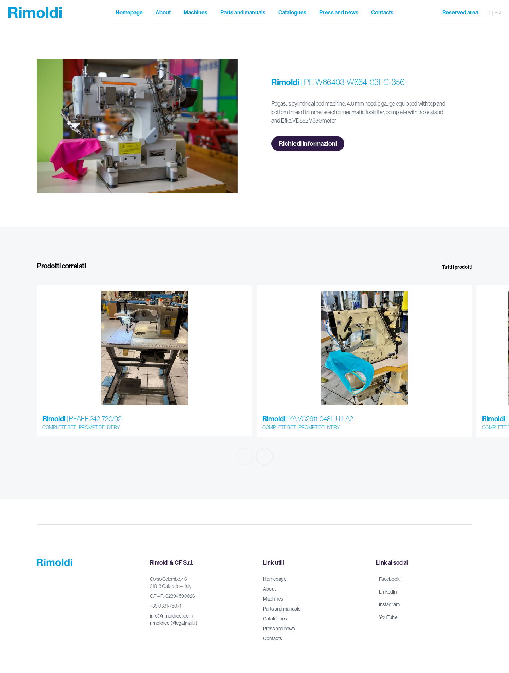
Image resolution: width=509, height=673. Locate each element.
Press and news (279, 628)
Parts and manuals (281, 609)
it (489, 13)
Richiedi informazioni (308, 144)
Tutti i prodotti (457, 267)
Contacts (272, 638)
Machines (273, 599)
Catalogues (275, 618)
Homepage (274, 579)
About (269, 589)
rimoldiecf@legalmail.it (173, 623)
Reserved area (460, 12)
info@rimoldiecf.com (171, 616)
